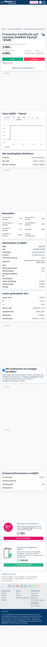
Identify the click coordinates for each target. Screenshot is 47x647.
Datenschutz (35, 595)
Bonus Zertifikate (20, 577)
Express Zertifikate (7, 581)
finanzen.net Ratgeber (30, 377)
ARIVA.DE (4, 623)
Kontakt (3, 593)
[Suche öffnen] (40, 2)
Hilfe (17, 593)
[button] (34, 2)
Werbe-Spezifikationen (23, 598)
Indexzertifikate (19, 579)
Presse (3, 598)
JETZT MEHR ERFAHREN (23, 565)
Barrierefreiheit (35, 606)
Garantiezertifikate (7, 579)
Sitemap (3, 600)
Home (3, 29)
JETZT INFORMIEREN (23, 538)
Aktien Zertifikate (32, 577)
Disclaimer (34, 598)
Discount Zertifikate (7, 577)
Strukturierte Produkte (14, 29)
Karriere (3, 595)
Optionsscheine (30, 579)
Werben (18, 595)
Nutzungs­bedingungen (38, 600)
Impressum (34, 593)
